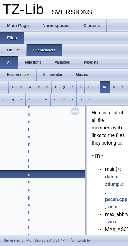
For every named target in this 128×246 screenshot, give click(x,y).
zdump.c (114, 184)
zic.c (112, 206)
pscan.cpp (116, 199)
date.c (111, 176)
